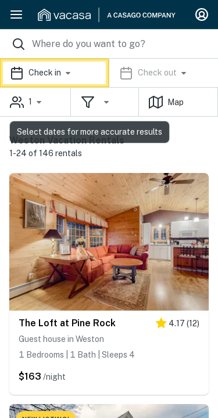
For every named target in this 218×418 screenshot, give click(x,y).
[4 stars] (177, 325)
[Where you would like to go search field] (109, 44)
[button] (109, 73)
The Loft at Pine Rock (67, 323)
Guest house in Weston (61, 339)
